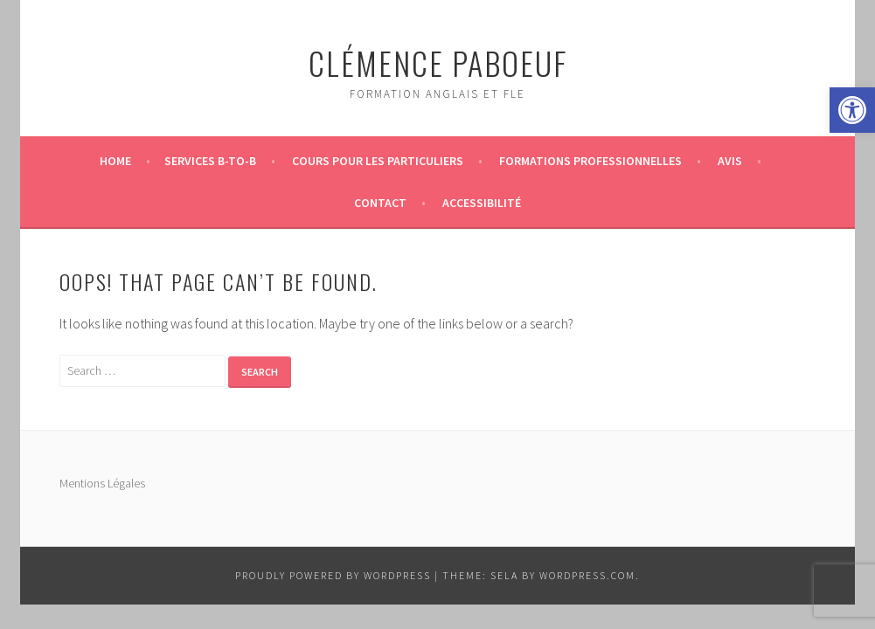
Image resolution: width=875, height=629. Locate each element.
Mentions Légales (102, 483)
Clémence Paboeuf (438, 62)
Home (115, 161)
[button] (852, 110)
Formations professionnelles (590, 161)
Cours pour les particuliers (377, 161)
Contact (380, 203)
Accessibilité (481, 203)
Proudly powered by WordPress (333, 575)
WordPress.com (587, 575)
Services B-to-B (210, 161)
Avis (730, 161)
